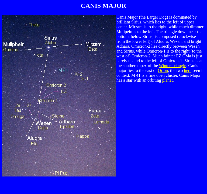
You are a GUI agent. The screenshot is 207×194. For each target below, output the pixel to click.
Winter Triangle (172, 65)
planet (167, 80)
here (188, 70)
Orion (163, 70)
